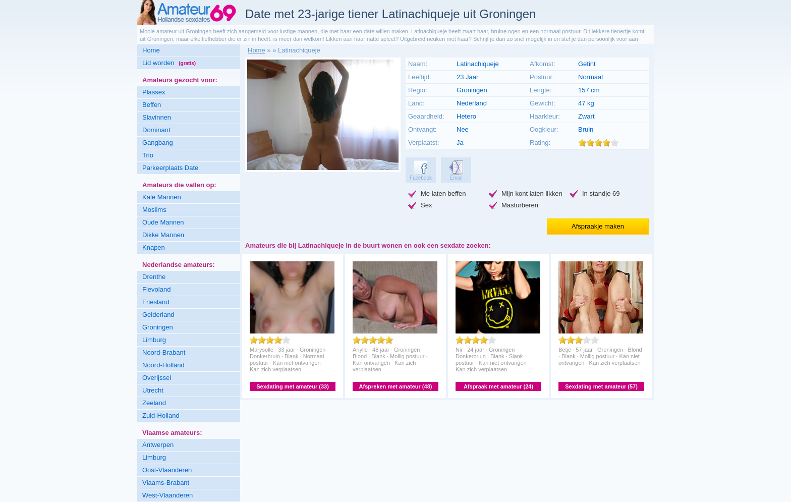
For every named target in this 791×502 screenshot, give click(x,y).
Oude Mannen (163, 222)
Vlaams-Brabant (165, 482)
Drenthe (153, 277)
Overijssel (156, 377)
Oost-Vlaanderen (167, 470)
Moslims (154, 209)
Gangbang (157, 142)
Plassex (153, 92)
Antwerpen (158, 445)
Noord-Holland (163, 365)
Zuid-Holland (161, 415)
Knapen (153, 247)
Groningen (157, 327)
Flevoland (156, 289)
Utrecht (152, 390)
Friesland (155, 302)
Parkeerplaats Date (170, 168)
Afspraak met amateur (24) (498, 386)
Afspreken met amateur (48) (395, 386)
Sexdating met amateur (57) (601, 386)
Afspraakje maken (598, 226)
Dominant (156, 130)
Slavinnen (156, 117)
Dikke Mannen (163, 235)
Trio (147, 155)
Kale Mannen (161, 197)
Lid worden (169, 63)
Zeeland (154, 403)
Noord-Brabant (163, 352)
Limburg (154, 340)
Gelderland (158, 314)
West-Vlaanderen (167, 495)
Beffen (151, 104)
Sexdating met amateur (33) (292, 386)
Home (151, 50)
